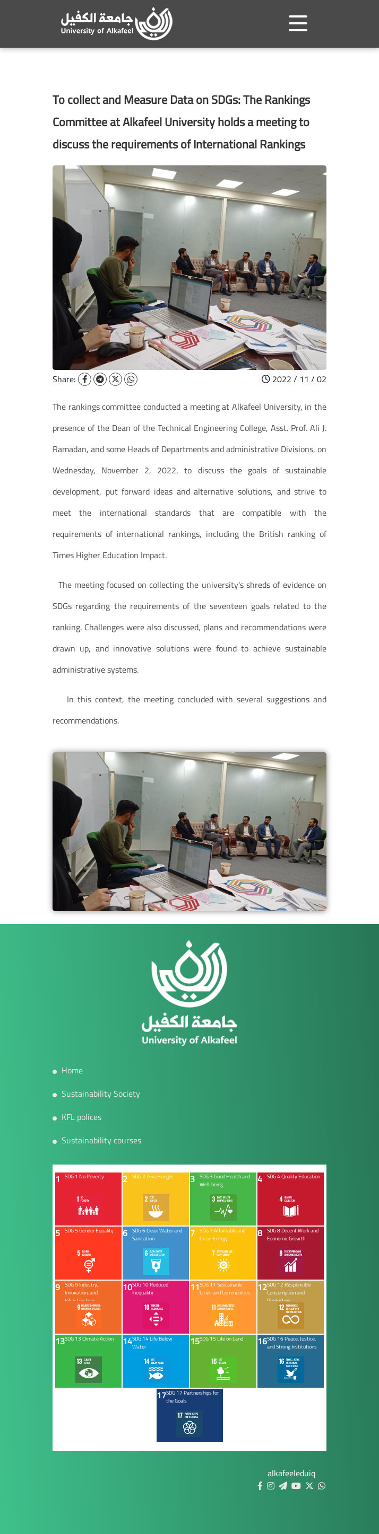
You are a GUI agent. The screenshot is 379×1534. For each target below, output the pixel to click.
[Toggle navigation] (298, 23)
